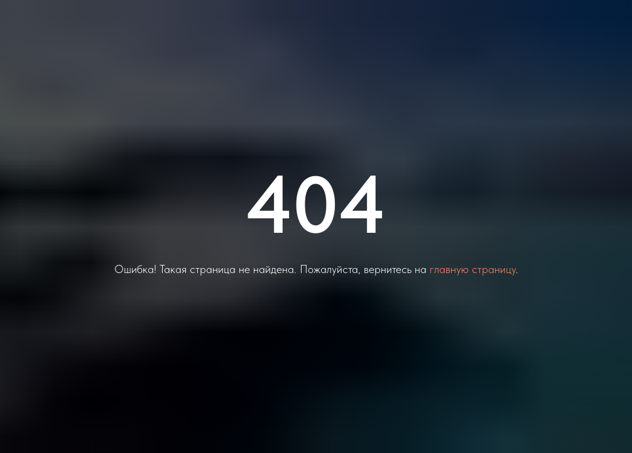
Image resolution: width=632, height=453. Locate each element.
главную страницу (473, 269)
